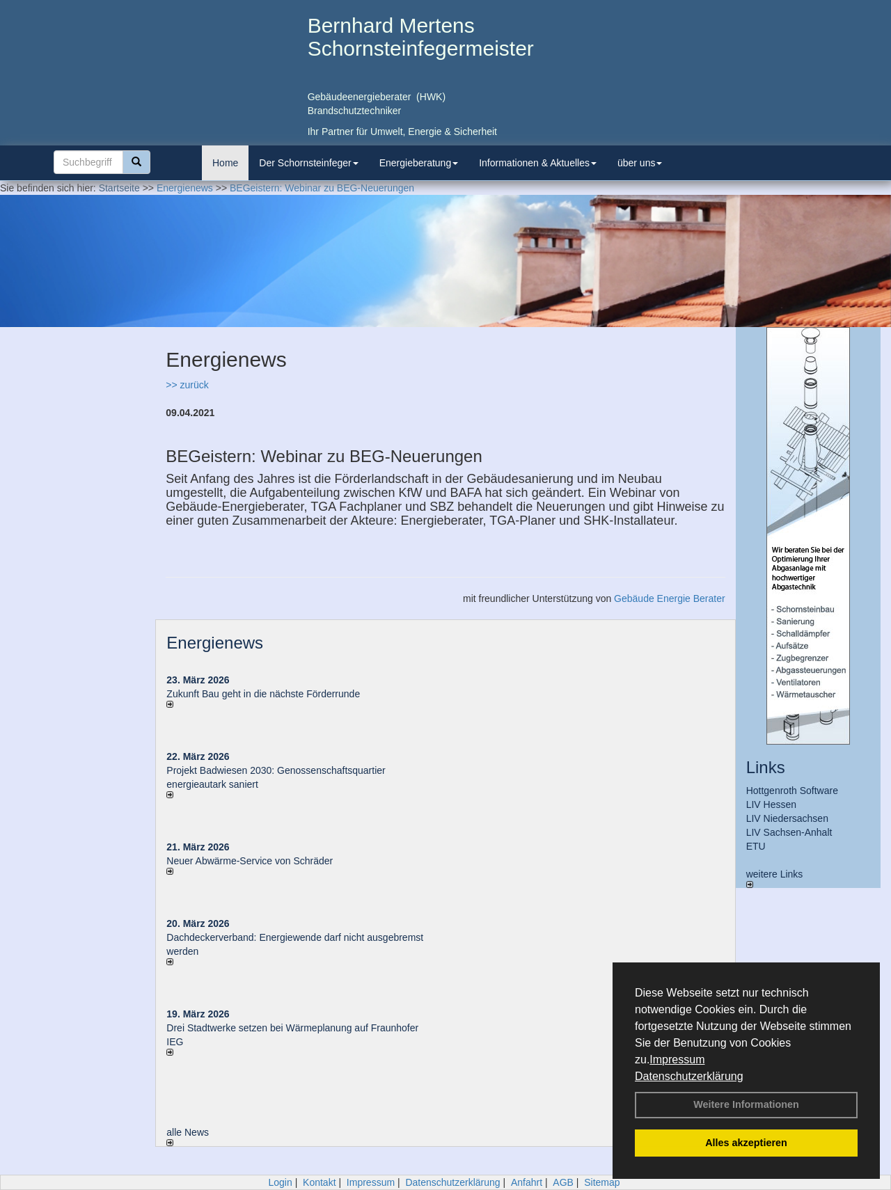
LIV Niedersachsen (787, 818)
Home (225, 162)
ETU (756, 846)
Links (765, 767)
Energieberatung (419, 162)
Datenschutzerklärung (689, 1076)
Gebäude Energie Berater (669, 598)
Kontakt (319, 1182)
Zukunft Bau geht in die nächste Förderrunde (263, 693)
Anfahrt (526, 1182)
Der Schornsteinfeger (308, 162)
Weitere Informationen (746, 1104)
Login (280, 1182)
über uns (639, 162)
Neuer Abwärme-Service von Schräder (249, 860)
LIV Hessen (771, 804)
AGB (563, 1182)
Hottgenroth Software (792, 790)
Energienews (214, 642)
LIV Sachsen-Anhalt (789, 832)
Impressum (676, 1059)
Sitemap (602, 1182)
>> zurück (187, 384)
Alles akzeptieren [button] (746, 1142)
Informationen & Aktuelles (538, 162)
